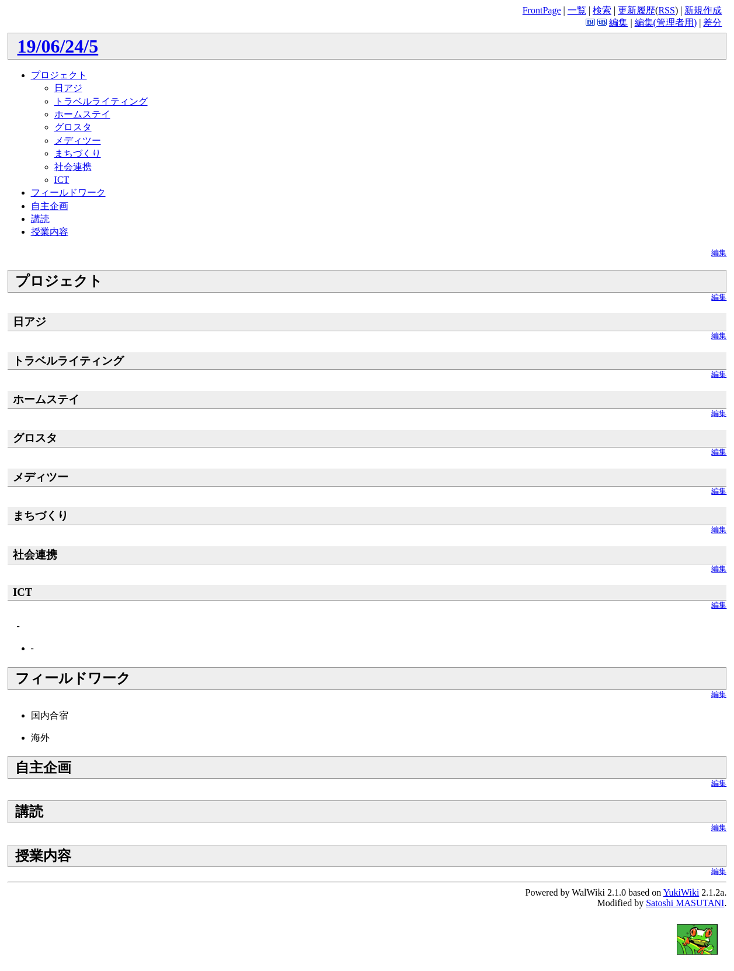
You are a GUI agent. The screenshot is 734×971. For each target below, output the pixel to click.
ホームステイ (82, 114)
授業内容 (49, 232)
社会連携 (73, 167)
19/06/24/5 (58, 46)
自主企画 (49, 206)
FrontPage (542, 10)
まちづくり (77, 153)
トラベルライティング (101, 101)
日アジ (68, 88)
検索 (602, 10)
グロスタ (73, 127)
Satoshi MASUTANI (685, 903)
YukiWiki (681, 892)
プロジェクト (59, 75)
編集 (618, 22)
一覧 (577, 10)
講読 (40, 219)
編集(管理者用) (666, 22)
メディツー (77, 140)
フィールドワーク (68, 192)
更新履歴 (636, 10)
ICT (61, 180)
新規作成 (703, 10)
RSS (666, 10)
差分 (712, 22)
